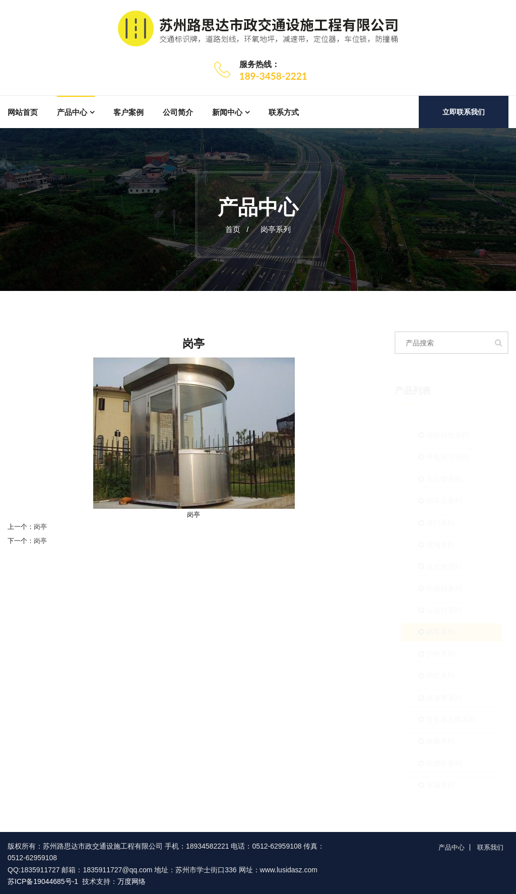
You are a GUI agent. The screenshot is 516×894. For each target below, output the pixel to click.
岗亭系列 (276, 229)
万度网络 (131, 881)
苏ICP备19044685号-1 (43, 881)
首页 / (237, 229)
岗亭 (40, 526)
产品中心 (72, 112)
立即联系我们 (463, 112)
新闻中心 (227, 112)
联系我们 (490, 847)
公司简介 (178, 112)
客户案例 (128, 112)
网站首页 (23, 112)
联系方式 (284, 112)
